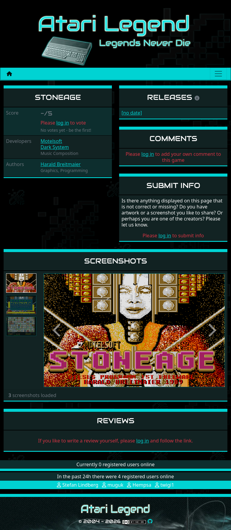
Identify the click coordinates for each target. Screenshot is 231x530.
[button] (57, 330)
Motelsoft (51, 141)
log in (62, 122)
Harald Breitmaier (61, 164)
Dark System (55, 147)
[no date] (132, 112)
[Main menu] (218, 74)
